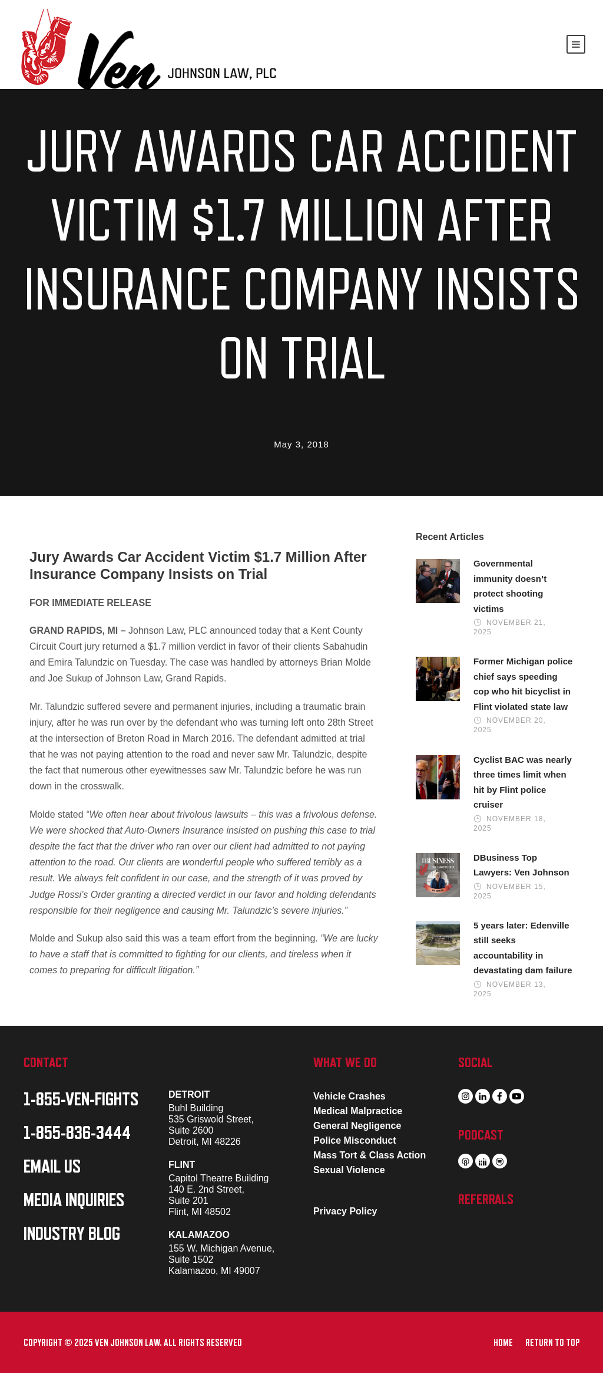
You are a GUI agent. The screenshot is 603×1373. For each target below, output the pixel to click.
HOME (503, 1343)
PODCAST (480, 1135)
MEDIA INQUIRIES (74, 1200)
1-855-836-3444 (77, 1133)
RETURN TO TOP (552, 1343)
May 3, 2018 (301, 444)
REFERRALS (485, 1199)
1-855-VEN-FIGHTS (81, 1099)
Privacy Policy (345, 1211)
